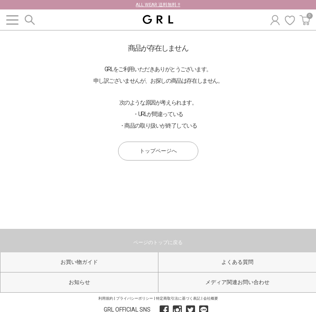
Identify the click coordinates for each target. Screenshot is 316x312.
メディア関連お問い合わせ (237, 282)
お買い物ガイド (79, 262)
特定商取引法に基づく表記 (178, 298)
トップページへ (158, 151)
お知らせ (79, 282)
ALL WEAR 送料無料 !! (158, 4)
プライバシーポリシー (134, 298)
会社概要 (210, 298)
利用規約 (105, 298)
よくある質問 (237, 262)
